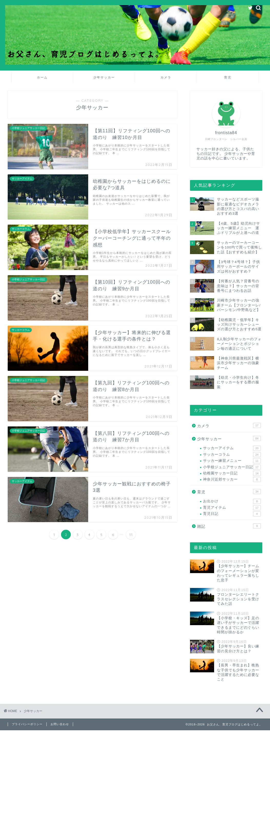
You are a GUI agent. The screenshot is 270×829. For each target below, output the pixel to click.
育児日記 (232, 513)
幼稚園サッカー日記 (232, 473)
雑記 (229, 525)
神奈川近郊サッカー (232, 479)
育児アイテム (232, 507)
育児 (227, 77)
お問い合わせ (60, 724)
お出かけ (232, 501)
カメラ (166, 77)
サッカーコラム (232, 454)
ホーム (42, 77)
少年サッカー (104, 77)
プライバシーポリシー (27, 724)
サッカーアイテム (232, 448)
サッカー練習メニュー (232, 460)
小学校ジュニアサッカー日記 (232, 467)
